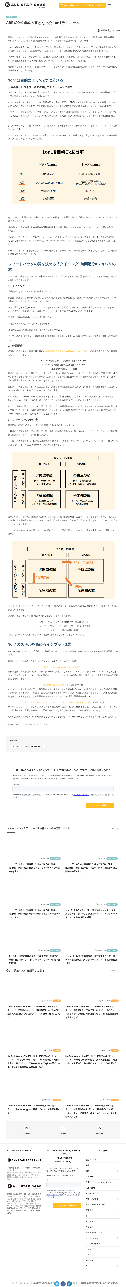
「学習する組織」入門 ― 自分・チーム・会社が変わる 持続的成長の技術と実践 (55, 702)
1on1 (25, 746)
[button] (109, 5)
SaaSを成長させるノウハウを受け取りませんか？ (84, 5)
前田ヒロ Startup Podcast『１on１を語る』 (63, 667)
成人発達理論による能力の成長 (56, 684)
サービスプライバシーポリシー (19, 1283)
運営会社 (74, 1283)
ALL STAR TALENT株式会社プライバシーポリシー (50, 1283)
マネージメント (12, 17)
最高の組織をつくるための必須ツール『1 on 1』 (67, 350)
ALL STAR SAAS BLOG (38, 746)
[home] (25, 5)
